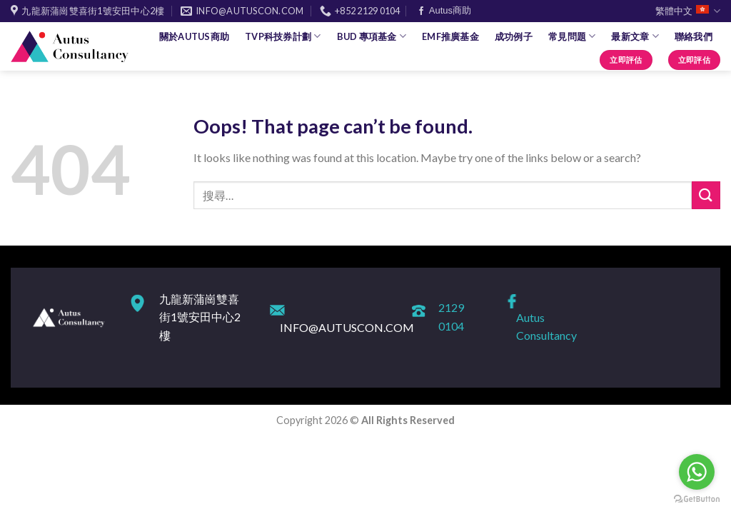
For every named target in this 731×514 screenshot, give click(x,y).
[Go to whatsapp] (697, 472)
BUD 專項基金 (372, 36)
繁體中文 (687, 11)
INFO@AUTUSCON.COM (347, 327)
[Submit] (706, 195)
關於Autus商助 (194, 36)
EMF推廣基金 (450, 36)
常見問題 (571, 36)
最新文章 (634, 36)
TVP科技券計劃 (283, 36)
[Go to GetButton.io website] (697, 499)
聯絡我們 (693, 36)
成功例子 (514, 36)
